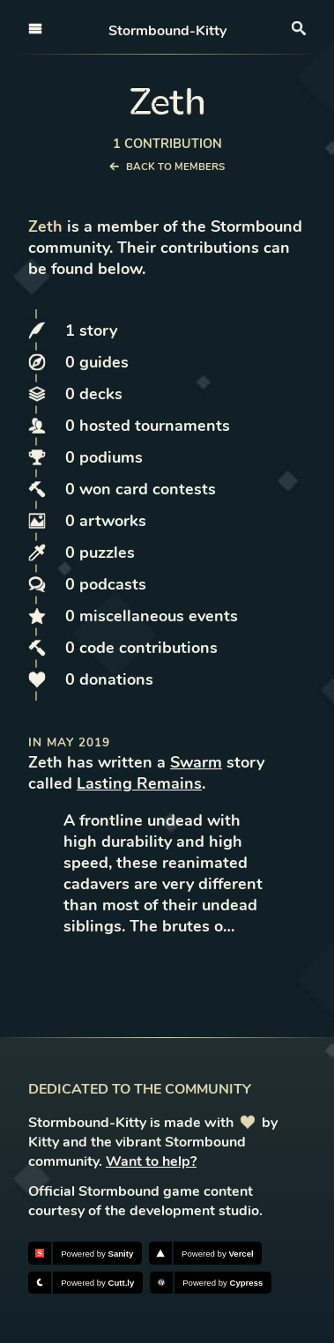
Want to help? (151, 1161)
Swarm (196, 762)
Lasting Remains (139, 783)
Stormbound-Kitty (167, 31)
